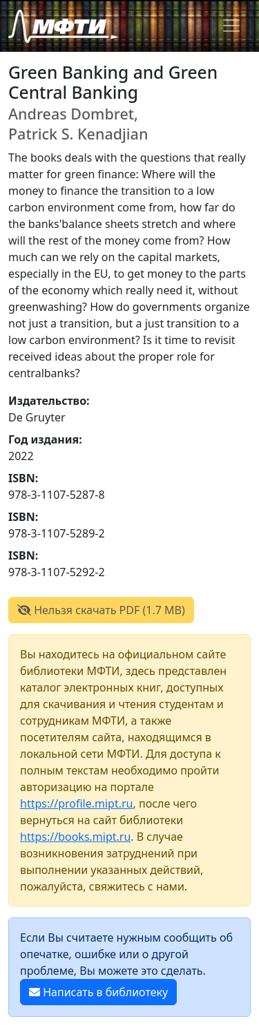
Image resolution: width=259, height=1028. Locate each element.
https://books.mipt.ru (75, 836)
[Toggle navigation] (231, 25)
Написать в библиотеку (98, 992)
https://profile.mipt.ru (76, 803)
